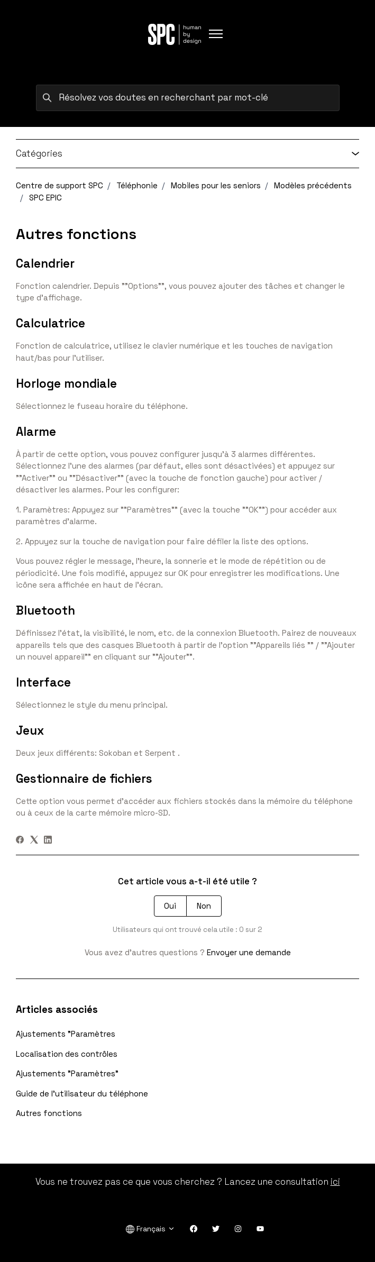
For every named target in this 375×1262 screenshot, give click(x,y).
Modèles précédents (313, 185)
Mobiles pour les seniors (216, 185)
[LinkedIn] (48, 841)
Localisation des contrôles (66, 1054)
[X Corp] (34, 841)
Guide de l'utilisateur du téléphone (82, 1094)
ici (335, 1181)
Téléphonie (137, 185)
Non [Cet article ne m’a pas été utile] (204, 906)
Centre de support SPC (59, 185)
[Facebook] (20, 841)
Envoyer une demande (249, 952)
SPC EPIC (45, 198)
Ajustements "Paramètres (65, 1034)
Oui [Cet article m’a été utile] (170, 906)
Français (150, 1229)
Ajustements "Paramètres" (67, 1073)
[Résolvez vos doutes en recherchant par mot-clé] (188, 98)
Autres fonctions (49, 1113)
